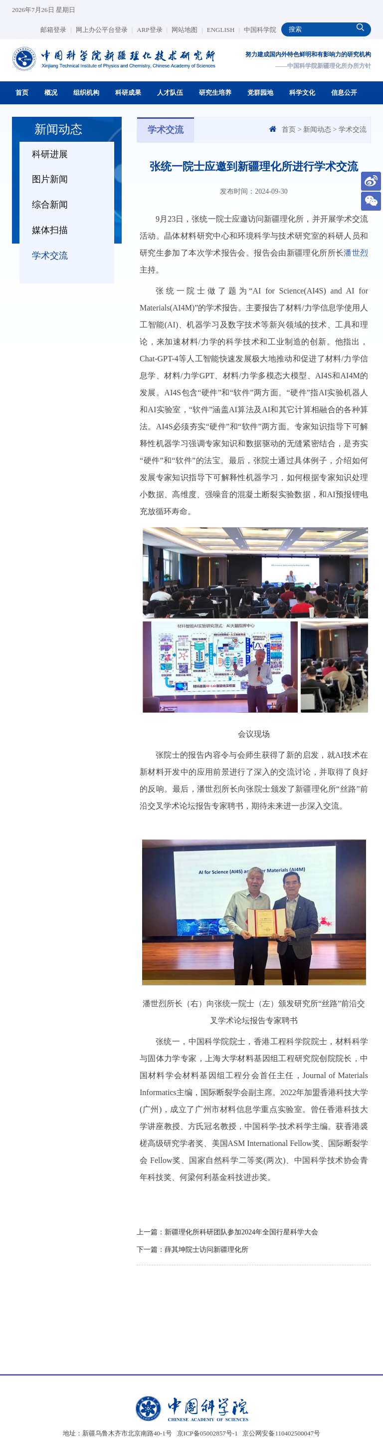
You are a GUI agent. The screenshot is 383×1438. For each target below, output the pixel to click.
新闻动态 (317, 129)
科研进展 (50, 154)
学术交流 (50, 256)
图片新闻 (50, 179)
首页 (21, 92)
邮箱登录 (56, 29)
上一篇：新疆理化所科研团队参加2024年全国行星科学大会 (227, 1232)
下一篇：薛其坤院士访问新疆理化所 (192, 1249)
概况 (50, 92)
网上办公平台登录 (104, 29)
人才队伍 (170, 92)
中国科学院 (260, 29)
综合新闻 (50, 205)
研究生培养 (215, 92)
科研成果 (128, 92)
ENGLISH (223, 29)
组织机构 (86, 92)
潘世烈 (356, 253)
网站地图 (187, 29)
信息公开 (344, 92)
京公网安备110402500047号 (281, 1433)
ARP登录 (152, 29)
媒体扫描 (50, 230)
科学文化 (302, 92)
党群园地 (260, 92)
